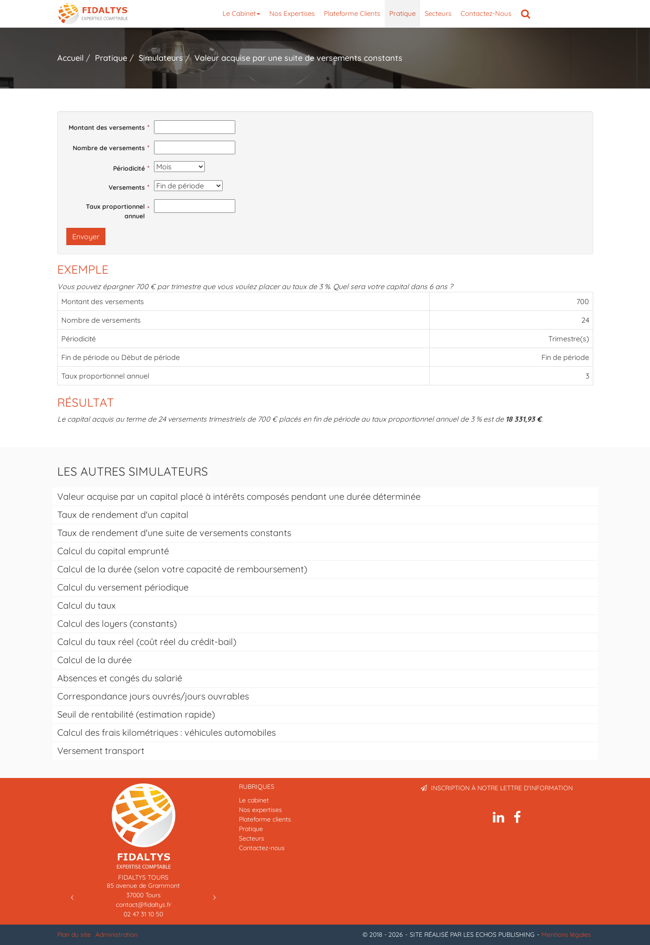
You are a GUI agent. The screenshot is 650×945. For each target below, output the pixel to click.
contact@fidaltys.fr (143, 905)
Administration (116, 934)
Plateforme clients (352, 13)
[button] (70, 894)
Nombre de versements (109, 148)
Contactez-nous (486, 13)
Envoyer (85, 236)
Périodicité (129, 168)
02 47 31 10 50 (143, 914)
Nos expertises (292, 13)
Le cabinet (241, 13)
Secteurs (438, 13)
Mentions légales (566, 934)
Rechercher (528, 13)
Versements (127, 187)
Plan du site (74, 934)
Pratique (402, 13)
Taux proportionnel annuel (115, 211)
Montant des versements (107, 127)
